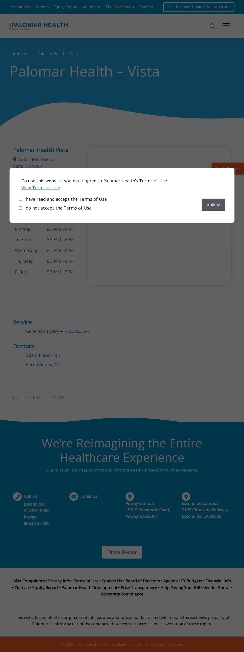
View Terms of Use (40, 187)
